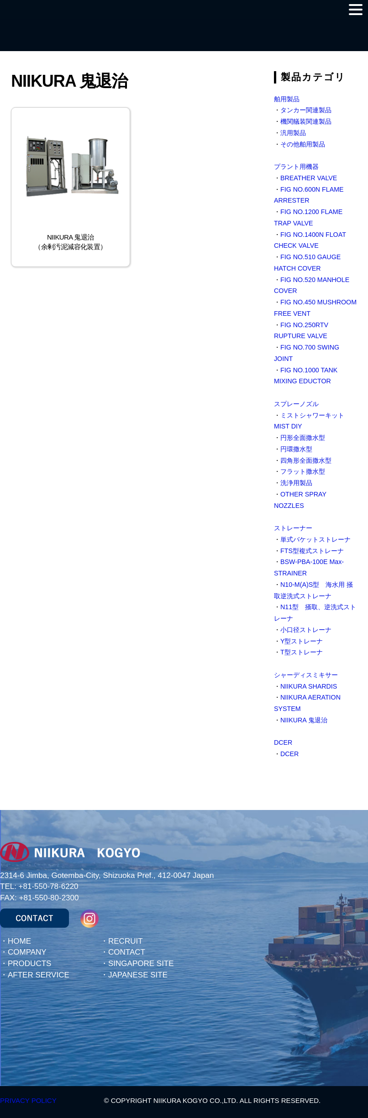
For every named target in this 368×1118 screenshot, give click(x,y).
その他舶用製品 (302, 144)
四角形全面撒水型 (305, 460)
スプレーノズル (296, 403)
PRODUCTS (29, 963)
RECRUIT (125, 941)
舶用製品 (287, 99)
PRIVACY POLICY (28, 1100)
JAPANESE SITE (138, 975)
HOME (19, 941)
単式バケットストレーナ (315, 539)
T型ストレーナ (301, 652)
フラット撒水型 (302, 471)
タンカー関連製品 (305, 110)
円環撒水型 (296, 449)
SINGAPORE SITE (141, 963)
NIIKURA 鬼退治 (303, 720)
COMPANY (27, 952)
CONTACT (126, 952)
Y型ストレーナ (301, 641)
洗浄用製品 (296, 482)
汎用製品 (293, 132)
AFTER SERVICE (38, 975)
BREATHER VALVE (308, 178)
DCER (283, 742)
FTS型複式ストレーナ (312, 550)
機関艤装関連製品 (305, 121)
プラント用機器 (296, 166)
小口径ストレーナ (305, 629)
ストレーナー (293, 528)
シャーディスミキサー (306, 675)
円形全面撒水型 (302, 437)
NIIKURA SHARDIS (308, 686)
